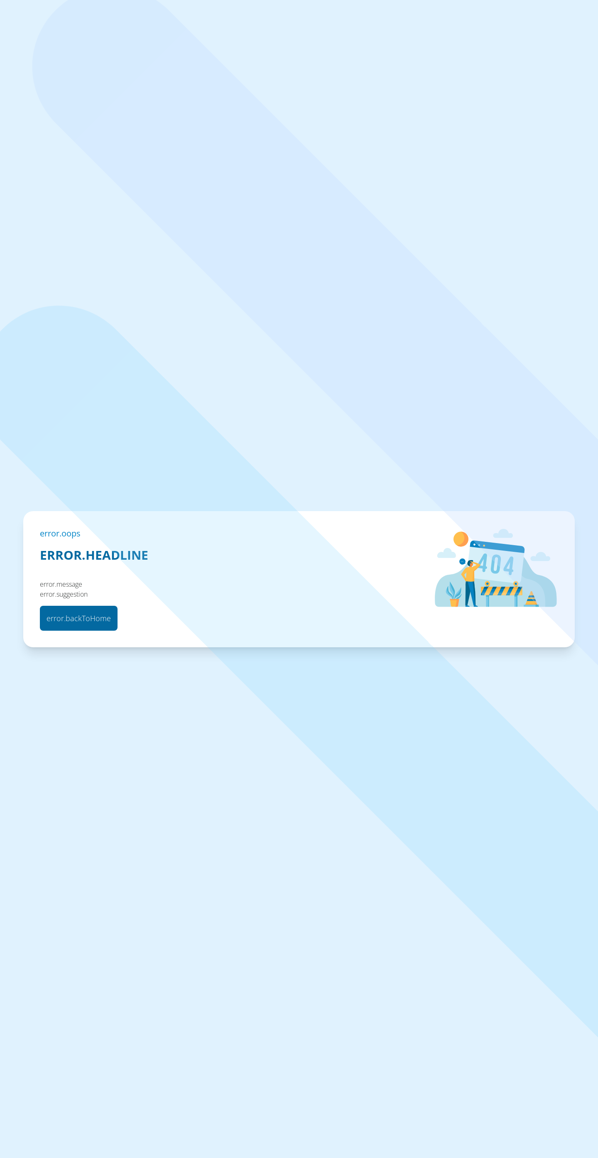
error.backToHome (79, 618)
